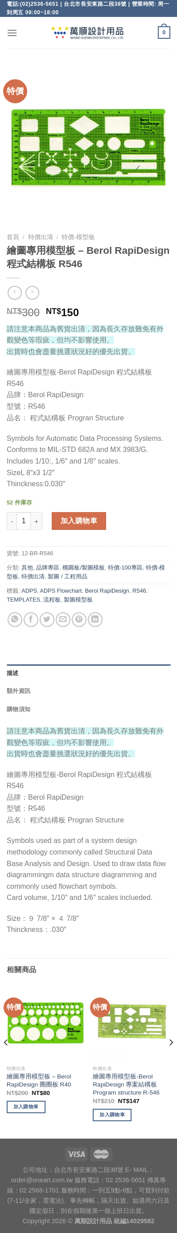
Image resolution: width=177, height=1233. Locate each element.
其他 (27, 567)
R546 (139, 590)
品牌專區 (47, 567)
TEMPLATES (23, 599)
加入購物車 (79, 521)
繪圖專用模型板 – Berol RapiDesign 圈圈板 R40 (39, 1080)
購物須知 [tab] (18, 709)
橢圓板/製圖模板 (83, 567)
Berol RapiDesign (107, 590)
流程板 (52, 599)
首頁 (13, 237)
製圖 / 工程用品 (67, 576)
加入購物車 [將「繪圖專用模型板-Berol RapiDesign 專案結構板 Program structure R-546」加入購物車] (112, 1114)
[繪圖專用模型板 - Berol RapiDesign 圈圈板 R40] (45, 1023)
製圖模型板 (78, 599)
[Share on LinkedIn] (95, 619)
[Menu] (12, 33)
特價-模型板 (78, 237)
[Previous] (6, 1060)
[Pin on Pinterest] (79, 619)
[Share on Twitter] (47, 619)
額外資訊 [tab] (18, 691)
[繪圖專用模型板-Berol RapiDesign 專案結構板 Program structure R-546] (131, 1023)
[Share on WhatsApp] (15, 619)
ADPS (29, 590)
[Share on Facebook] (31, 619)
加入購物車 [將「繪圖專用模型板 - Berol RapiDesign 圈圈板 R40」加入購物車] (26, 1106)
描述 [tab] (13, 673)
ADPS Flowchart (61, 590)
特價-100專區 (125, 567)
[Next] (170, 1060)
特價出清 (40, 237)
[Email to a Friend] (63, 619)
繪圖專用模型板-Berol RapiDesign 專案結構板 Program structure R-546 (126, 1084)
